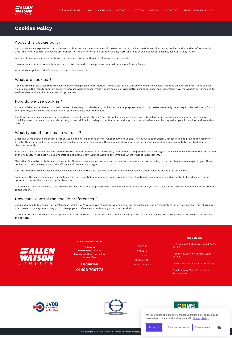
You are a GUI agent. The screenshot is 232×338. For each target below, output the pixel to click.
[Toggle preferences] (202, 327)
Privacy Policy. (201, 318)
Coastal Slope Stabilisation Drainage (193, 263)
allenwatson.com (80, 70)
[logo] (24, 7)
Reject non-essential (178, 327)
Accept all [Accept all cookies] (154, 327)
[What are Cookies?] (221, 327)
